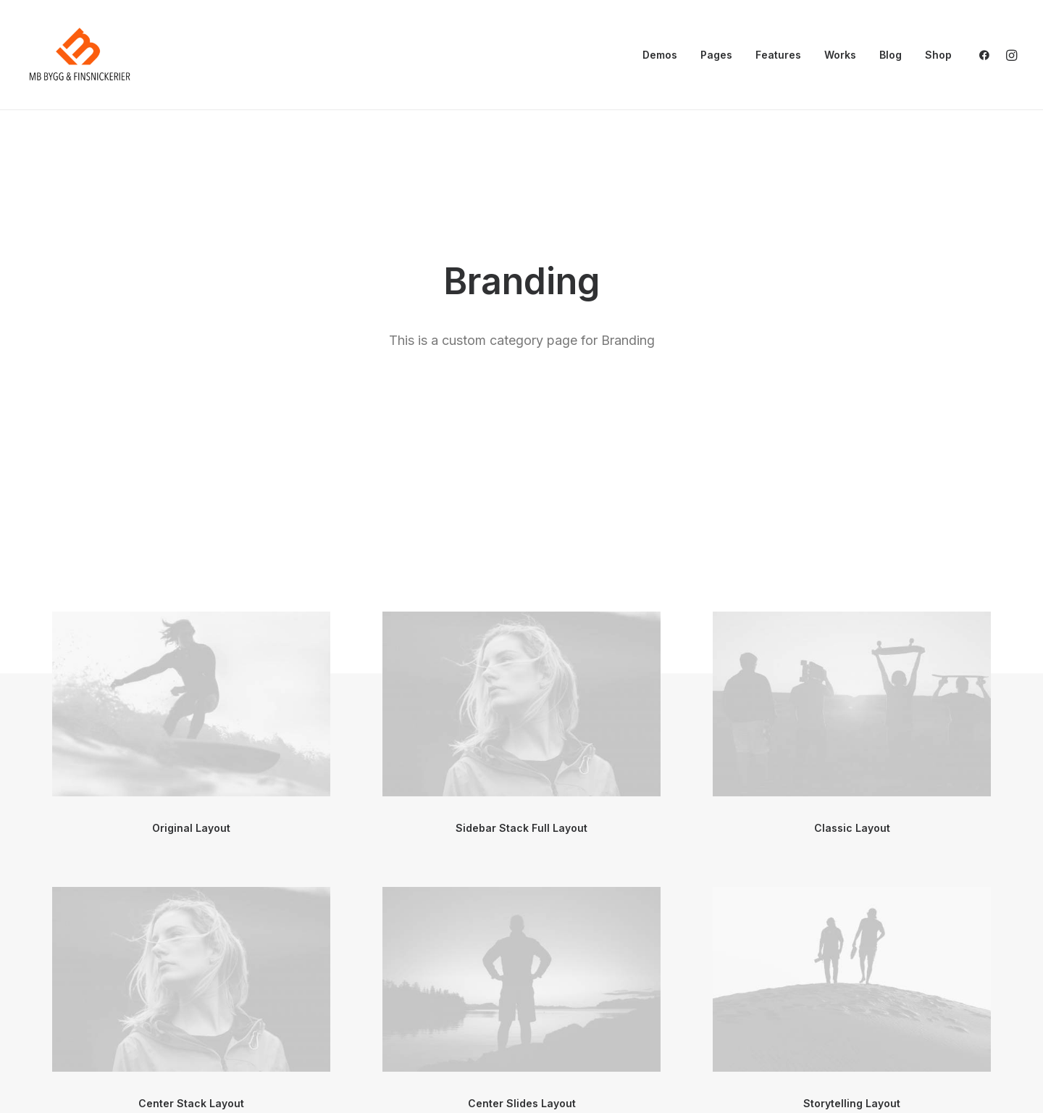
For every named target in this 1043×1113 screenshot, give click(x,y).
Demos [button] (659, 55)
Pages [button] (716, 55)
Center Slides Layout (522, 778)
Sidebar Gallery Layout (852, 1054)
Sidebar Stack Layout (521, 1054)
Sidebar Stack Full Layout (521, 503)
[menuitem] (659, 55)
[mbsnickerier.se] (79, 55)
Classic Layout (852, 503)
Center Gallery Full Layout (192, 1054)
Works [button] (840, 55)
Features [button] (778, 55)
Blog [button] (890, 55)
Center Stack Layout (191, 778)
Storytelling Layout (851, 778)
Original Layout (191, 503)
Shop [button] (938, 55)
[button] (987, 55)
